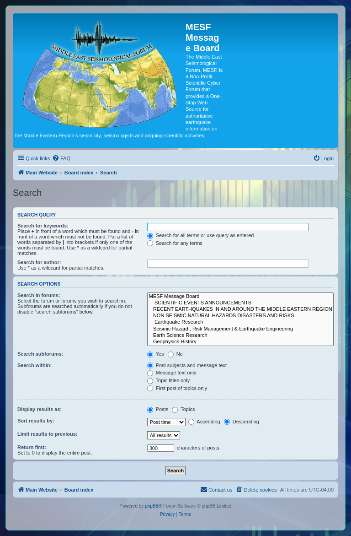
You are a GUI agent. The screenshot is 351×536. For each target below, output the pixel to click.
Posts (158, 409)
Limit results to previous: (47, 434)
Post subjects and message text (187, 365)
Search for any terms (174, 243)
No (175, 354)
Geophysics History (240, 342)
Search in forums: (38, 295)
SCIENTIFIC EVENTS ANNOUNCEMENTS (240, 303)
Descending (241, 421)
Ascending (204, 421)
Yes (155, 354)
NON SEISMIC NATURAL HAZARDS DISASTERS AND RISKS (240, 316)
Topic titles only (168, 380)
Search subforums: (40, 354)
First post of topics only (177, 388)
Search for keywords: (43, 225)
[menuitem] (61, 158)
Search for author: (39, 262)
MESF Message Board (240, 296)
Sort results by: (35, 420)
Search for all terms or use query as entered (200, 235)
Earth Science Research (240, 335)
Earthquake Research (240, 322)
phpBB (152, 506)
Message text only (172, 372)
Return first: (31, 447)
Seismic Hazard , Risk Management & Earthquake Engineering (240, 329)
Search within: (34, 365)
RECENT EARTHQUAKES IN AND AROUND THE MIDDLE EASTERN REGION (240, 309)
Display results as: (39, 409)
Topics (183, 409)
